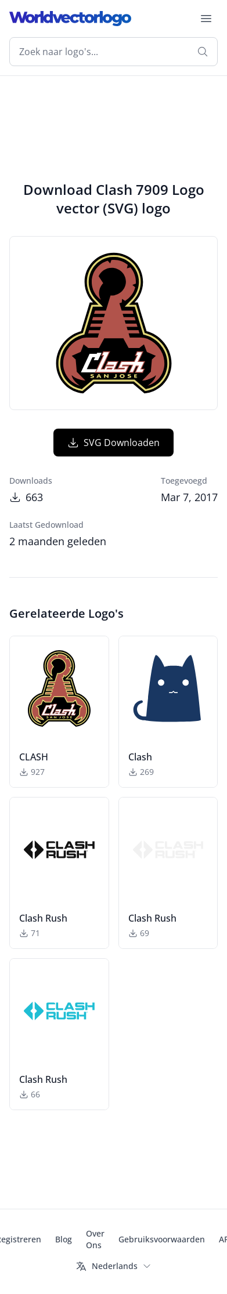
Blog (63, 1239)
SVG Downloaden (113, 442)
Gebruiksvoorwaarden (161, 1239)
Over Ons (95, 1239)
